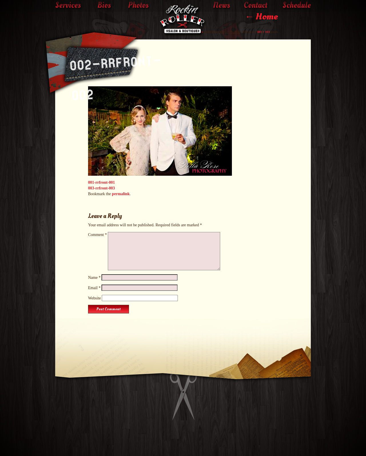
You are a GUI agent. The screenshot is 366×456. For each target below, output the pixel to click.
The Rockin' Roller (183, 20)
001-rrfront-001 (101, 182)
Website (94, 298)
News (221, 5)
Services (68, 5)
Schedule (297, 5)
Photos (138, 5)
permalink (121, 194)
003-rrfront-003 (101, 188)
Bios (104, 5)
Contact (255, 5)
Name (94, 277)
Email (94, 288)
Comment (97, 235)
